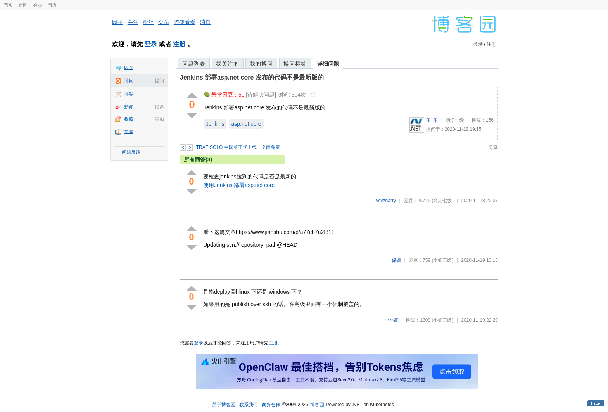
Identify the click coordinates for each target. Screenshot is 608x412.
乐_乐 (432, 120)
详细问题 (328, 64)
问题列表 (194, 64)
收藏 (128, 119)
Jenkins (215, 124)
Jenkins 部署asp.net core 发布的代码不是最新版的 (252, 77)
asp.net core (246, 124)
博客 (128, 94)
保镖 (396, 260)
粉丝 (148, 22)
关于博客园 (223, 404)
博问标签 (295, 64)
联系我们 (248, 404)
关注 (133, 22)
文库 (128, 131)
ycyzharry (386, 200)
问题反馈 (131, 152)
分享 (493, 147)
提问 (159, 80)
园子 (117, 22)
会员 (37, 5)
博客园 (317, 404)
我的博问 (261, 64)
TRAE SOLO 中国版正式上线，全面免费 (238, 147)
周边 (52, 5)
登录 (151, 44)
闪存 (128, 67)
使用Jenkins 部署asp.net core (239, 185)
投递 (159, 107)
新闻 (23, 5)
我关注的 (227, 64)
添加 (159, 119)
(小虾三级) (442, 260)
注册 (179, 44)
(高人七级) (442, 200)
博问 (128, 80)
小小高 (392, 320)
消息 (205, 22)
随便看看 (184, 22)
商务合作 (271, 404)
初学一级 (455, 120)
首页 (8, 5)
